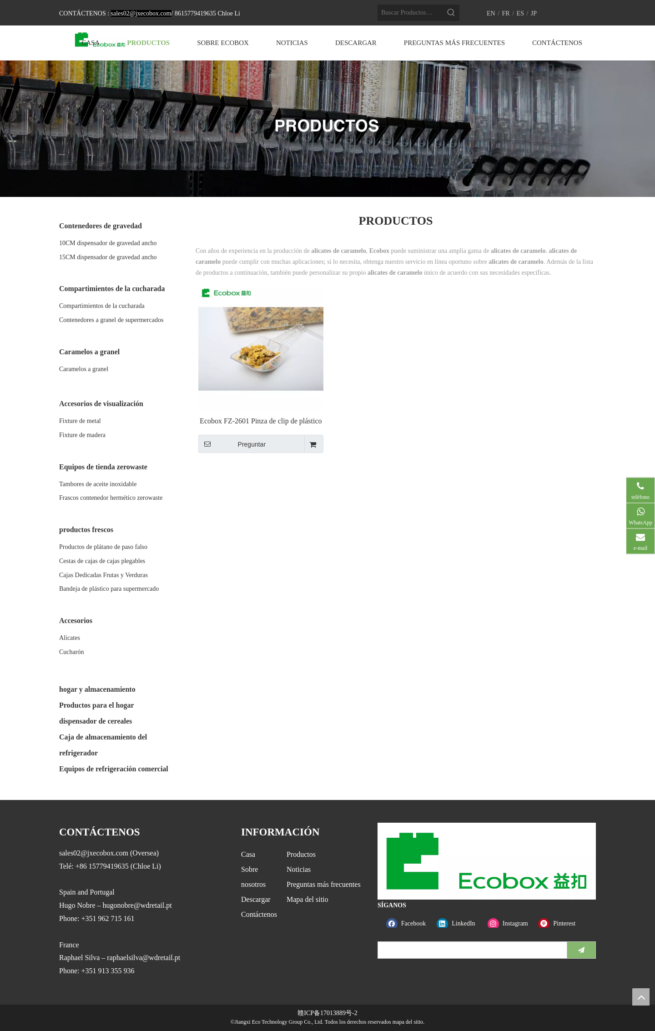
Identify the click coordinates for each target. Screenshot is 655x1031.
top (641, 997)
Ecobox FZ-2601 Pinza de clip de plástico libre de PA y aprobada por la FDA (261, 421)
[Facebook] (409, 923)
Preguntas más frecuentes (324, 884)
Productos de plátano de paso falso (103, 546)
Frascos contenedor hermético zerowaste (110, 497)
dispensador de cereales (95, 721)
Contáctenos (259, 914)
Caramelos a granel (83, 369)
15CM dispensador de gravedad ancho (108, 257)
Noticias (299, 869)
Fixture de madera (82, 435)
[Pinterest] (561, 923)
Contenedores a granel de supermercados (111, 320)
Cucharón (71, 652)
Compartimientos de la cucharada (102, 305)
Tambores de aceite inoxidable (97, 484)
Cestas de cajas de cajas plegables (102, 561)
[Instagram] (511, 923)
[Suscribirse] (581, 950)
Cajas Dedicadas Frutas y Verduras (103, 575)
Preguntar (232, 444)
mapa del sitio (408, 1022)
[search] (470, 950)
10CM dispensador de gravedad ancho (108, 243)
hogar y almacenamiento (97, 689)
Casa (248, 854)
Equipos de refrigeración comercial (113, 769)
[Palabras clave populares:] (451, 13)
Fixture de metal (80, 420)
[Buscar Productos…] (410, 13)
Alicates (69, 637)
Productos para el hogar (96, 705)
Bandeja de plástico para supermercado (109, 588)
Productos (301, 854)
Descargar (256, 899)
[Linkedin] (460, 923)
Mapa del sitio (307, 899)
